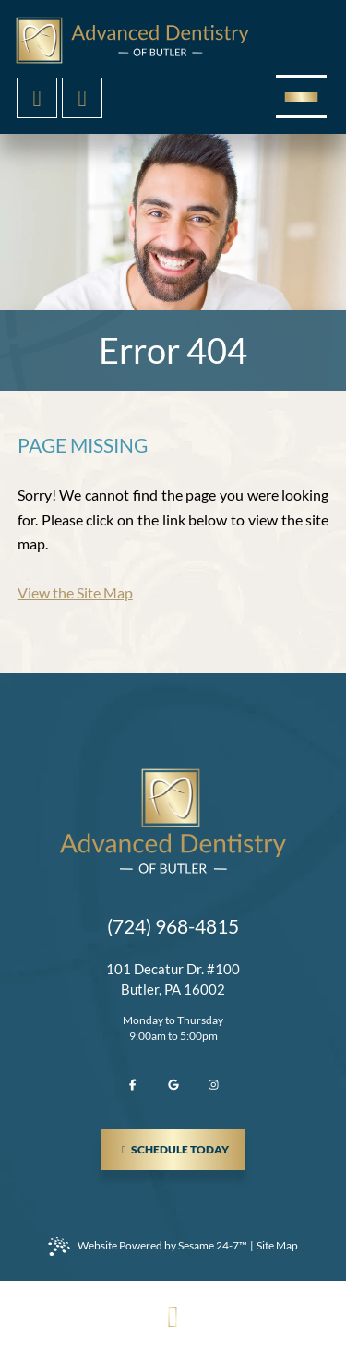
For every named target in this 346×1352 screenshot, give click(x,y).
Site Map (277, 1245)
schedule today (181, 1142)
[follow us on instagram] (214, 1085)
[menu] (301, 96)
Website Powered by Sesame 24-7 (147, 1246)
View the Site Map (75, 592)
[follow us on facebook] (133, 1085)
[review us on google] (173, 1085)
